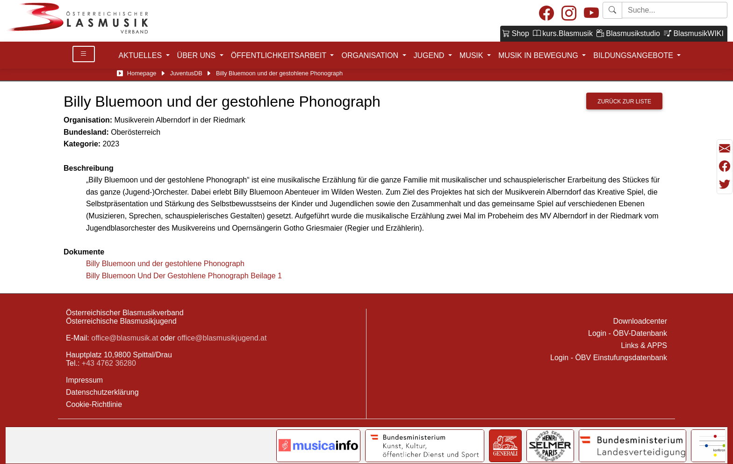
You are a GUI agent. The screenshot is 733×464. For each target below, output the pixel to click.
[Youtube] (591, 14)
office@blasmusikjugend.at (221, 338)
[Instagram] (568, 14)
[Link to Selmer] (550, 445)
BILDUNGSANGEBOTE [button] (634, 55)
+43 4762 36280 (109, 363)
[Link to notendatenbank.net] (318, 445)
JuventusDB (186, 73)
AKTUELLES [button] (141, 55)
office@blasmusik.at (124, 338)
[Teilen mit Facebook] (724, 166)
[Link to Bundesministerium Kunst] (424, 445)
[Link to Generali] (505, 445)
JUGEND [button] (430, 55)
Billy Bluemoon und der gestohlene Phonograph (165, 264)
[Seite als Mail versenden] (724, 149)
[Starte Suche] (674, 10)
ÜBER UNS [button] (197, 55)
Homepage (142, 73)
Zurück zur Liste (624, 101)
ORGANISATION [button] (370, 55)
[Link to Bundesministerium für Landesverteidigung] (632, 445)
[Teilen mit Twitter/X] (724, 184)
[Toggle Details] (83, 54)
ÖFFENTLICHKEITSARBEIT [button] (280, 55)
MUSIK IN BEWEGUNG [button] (539, 55)
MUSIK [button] (472, 55)
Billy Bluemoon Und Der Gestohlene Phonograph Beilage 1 (184, 276)
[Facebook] (546, 14)
